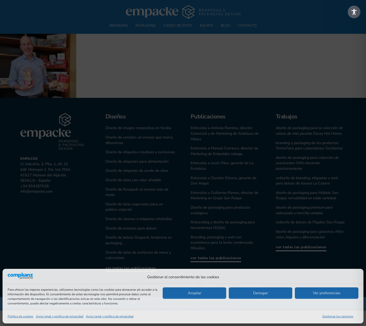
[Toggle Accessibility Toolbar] (354, 12)
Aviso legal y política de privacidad (59, 316)
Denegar (260, 293)
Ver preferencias (326, 293)
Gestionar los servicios (337, 316)
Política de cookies (20, 316)
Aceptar (194, 293)
